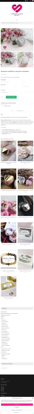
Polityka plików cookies (16, 412)
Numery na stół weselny (5, 328)
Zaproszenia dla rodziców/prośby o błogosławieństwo (9, 313)
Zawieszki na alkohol (5, 321)
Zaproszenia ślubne (4, 312)
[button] (32, 398)
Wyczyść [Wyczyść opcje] (27, 86)
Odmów (17, 407)
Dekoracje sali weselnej (5, 340)
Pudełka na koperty (5, 325)
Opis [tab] (12, 110)
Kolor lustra (3, 84)
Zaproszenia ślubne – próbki (6, 349)
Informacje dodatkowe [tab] (19, 110)
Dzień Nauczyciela (4, 358)
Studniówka (3, 355)
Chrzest (3, 357)
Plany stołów (4, 329)
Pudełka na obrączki (7, 106)
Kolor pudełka (3, 80)
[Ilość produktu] (3, 97)
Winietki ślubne (4, 320)
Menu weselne (4, 323)
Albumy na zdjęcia (4, 336)
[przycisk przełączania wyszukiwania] (30, 0)
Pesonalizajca (3, 90)
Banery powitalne (4, 331)
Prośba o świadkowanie (5, 332)
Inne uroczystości (3, 352)
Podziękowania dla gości (5, 337)
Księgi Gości (3, 316)
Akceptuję (17, 404)
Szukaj (32, 368)
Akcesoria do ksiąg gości (5, 334)
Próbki (2, 347)
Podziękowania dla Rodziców (5, 315)
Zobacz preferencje (17, 410)
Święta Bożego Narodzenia (6, 354)
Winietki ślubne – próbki (5, 350)
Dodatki (2, 318)
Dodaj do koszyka (11, 97)
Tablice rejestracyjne (5, 344)
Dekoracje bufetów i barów (6, 339)
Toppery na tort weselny (5, 345)
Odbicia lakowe (4, 342)
